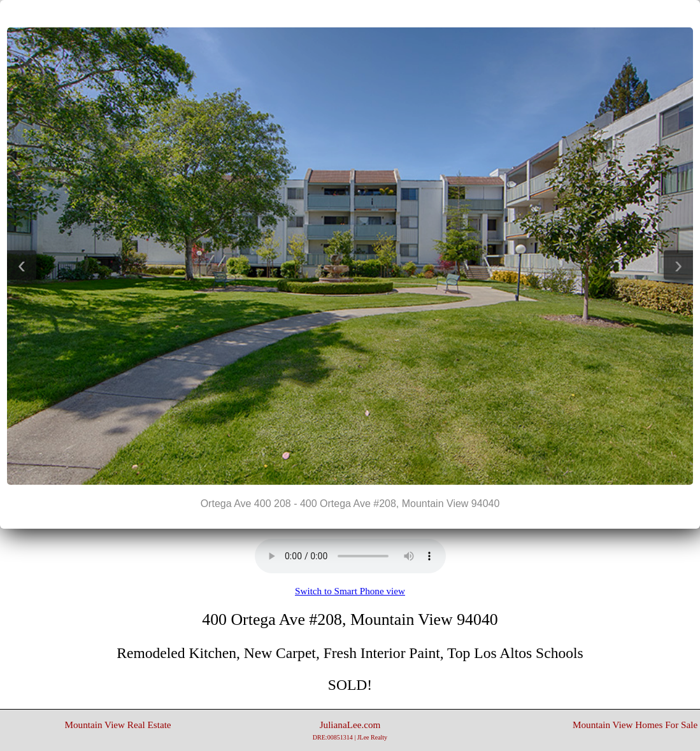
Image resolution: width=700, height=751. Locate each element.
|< (324, 13)
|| (350, 13)
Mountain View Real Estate (118, 724)
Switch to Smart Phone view (350, 590)
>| (375, 13)
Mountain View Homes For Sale (635, 724)
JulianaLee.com (350, 730)
